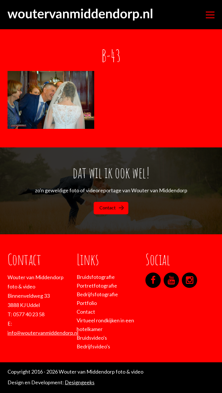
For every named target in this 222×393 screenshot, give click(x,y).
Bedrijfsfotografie (97, 294)
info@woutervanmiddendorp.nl (43, 333)
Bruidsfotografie (96, 277)
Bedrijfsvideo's (93, 346)
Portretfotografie (97, 285)
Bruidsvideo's (92, 337)
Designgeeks (80, 382)
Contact (111, 207)
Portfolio (87, 303)
